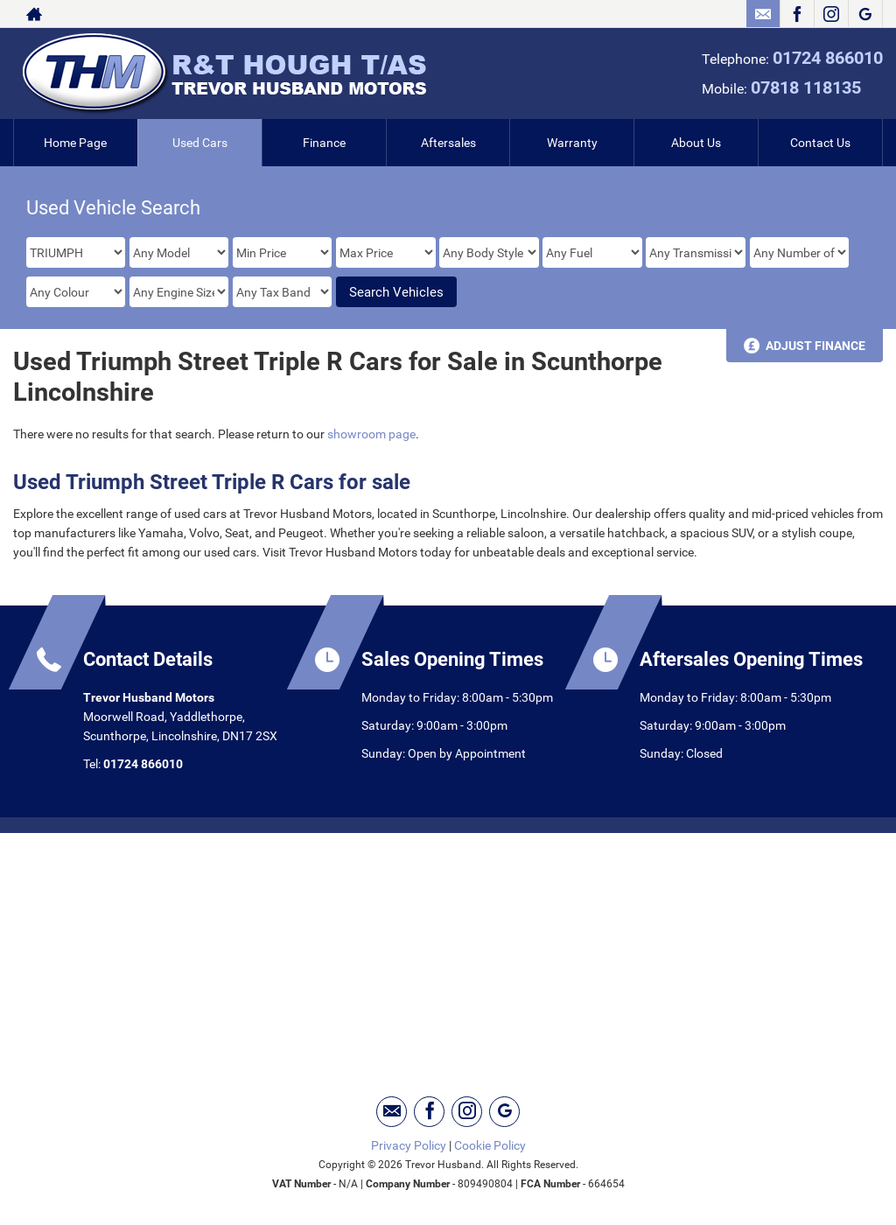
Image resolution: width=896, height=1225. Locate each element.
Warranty (572, 143)
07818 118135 (806, 87)
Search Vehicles (396, 292)
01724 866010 (828, 57)
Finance (324, 143)
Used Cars (200, 143)
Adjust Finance (815, 346)
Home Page (75, 143)
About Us (696, 143)
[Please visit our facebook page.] (797, 14)
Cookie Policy (490, 1145)
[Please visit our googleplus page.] (865, 14)
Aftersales (448, 143)
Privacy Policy (408, 1145)
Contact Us (820, 143)
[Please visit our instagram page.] (831, 14)
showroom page (371, 434)
